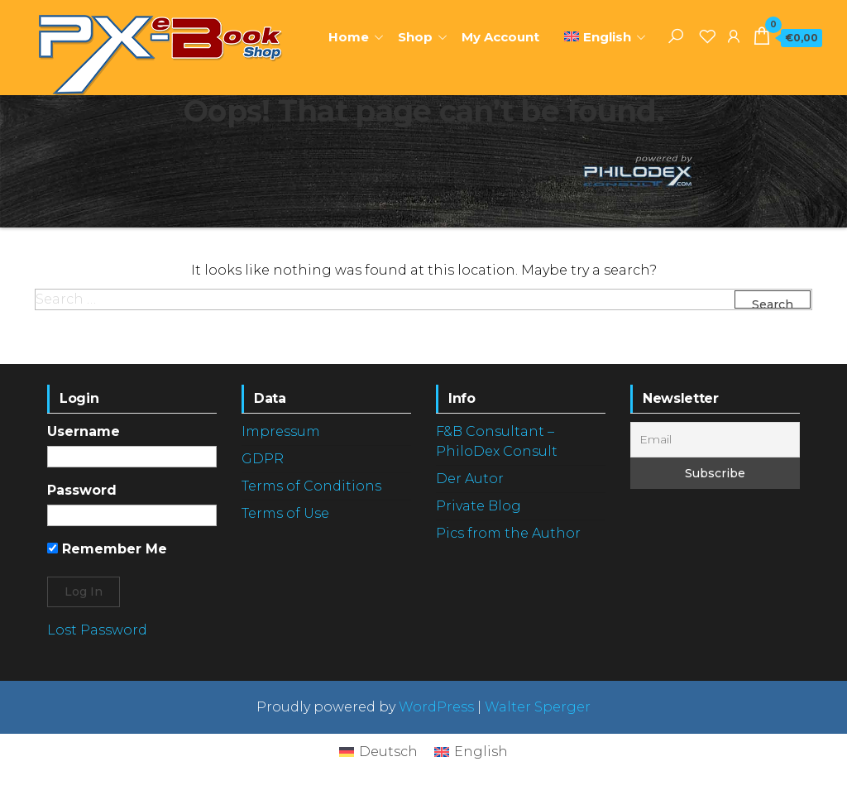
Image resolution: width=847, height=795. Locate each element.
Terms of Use (285, 513)
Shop (415, 37)
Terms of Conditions (311, 486)
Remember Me (107, 549)
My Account (500, 37)
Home (348, 37)
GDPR (263, 459)
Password (82, 490)
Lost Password (97, 630)
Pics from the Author (508, 533)
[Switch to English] (471, 752)
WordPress (436, 707)
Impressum (281, 431)
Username (83, 431)
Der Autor (470, 478)
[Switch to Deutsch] (378, 752)
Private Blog (478, 506)
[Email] (715, 439)
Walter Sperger (538, 707)
